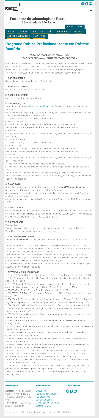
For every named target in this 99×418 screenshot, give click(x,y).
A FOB (79, 27)
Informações (63, 31)
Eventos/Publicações (18, 36)
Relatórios (39, 36)
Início (70, 27)
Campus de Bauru (44, 399)
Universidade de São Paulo (48, 402)
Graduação (41, 391)
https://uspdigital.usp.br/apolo (43, 106)
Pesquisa (22, 31)
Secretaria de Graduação (47, 394)
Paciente (78, 31)
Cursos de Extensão (41, 31)
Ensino (10, 31)
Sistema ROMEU (43, 406)
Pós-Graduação (43, 396)
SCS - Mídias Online (64, 412)
